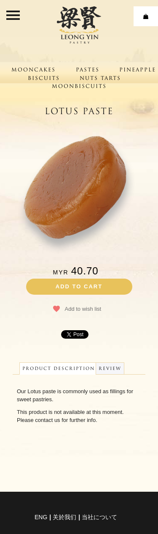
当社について (99, 517)
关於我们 (64, 517)
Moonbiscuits (79, 86)
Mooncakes (33, 69)
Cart (146, 16)
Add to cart (79, 286)
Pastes (87, 69)
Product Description (58, 368)
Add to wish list (83, 309)
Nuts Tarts (100, 78)
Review (110, 368)
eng (41, 517)
